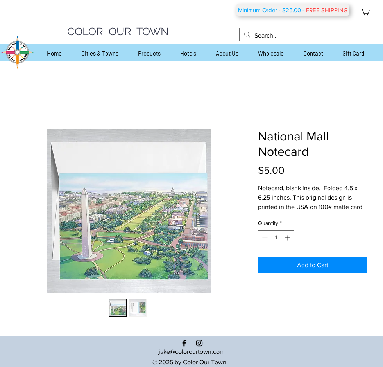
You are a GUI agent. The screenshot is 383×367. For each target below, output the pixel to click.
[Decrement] (264, 238)
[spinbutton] (276, 238)
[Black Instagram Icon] (199, 343)
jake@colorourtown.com (192, 351)
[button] (365, 11)
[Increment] (288, 238)
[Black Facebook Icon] (184, 343)
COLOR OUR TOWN (118, 31)
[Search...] (289, 35)
